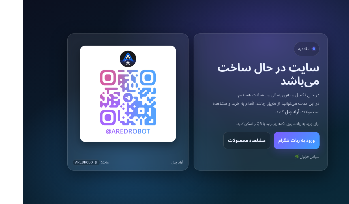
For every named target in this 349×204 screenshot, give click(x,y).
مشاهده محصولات (224, 140)
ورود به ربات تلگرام (273, 140)
